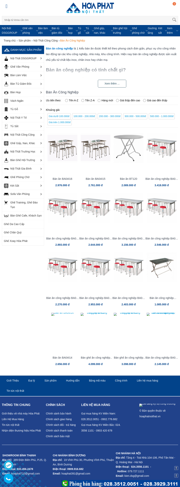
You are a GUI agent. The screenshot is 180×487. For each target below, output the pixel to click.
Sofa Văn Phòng (17, 194)
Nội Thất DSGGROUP (20, 58)
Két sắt (160, 30)
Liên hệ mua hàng (147, 380)
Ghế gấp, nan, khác (99, 30)
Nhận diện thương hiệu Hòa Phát (21, 430)
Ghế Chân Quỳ (13, 232)
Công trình (121, 380)
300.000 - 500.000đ (135, 116)
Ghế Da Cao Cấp (14, 224)
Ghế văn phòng (28, 30)
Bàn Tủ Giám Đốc (18, 84)
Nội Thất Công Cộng (19, 135)
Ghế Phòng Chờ (17, 177)
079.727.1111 (136, 471)
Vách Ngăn (13, 101)
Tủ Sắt (11, 126)
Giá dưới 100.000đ (59, 116)
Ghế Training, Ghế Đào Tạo (21, 204)
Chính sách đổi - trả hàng (61, 424)
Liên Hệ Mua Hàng (13, 419)
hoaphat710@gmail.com (25, 473)
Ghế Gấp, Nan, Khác (19, 143)
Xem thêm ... (111, 83)
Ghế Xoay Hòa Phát (16, 240)
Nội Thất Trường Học (19, 151)
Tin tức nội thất (15, 390)
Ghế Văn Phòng (16, 67)
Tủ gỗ (79, 30)
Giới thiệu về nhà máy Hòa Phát (21, 413)
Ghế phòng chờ (138, 30)
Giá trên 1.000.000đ (60, 122)
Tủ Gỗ (11, 109)
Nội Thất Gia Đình (18, 169)
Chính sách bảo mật (58, 436)
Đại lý (31, 380)
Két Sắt (11, 186)
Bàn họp (70, 30)
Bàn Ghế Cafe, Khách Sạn (23, 215)
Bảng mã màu (97, 380)
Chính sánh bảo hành (58, 413)
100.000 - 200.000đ (84, 116)
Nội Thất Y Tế (15, 118)
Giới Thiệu (13, 380)
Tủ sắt (87, 30)
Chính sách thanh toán (59, 430)
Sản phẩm (50, 380)
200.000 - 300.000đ (109, 116)
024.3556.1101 (140, 466)
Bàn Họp (12, 92)
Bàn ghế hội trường (120, 30)
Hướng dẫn (72, 380)
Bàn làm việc (43, 30)
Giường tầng (152, 30)
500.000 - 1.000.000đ (162, 116)
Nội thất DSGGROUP (9, 30)
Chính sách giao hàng (59, 419)
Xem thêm (170, 30)
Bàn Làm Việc (15, 75)
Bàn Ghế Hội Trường (19, 160)
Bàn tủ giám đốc (57, 30)
